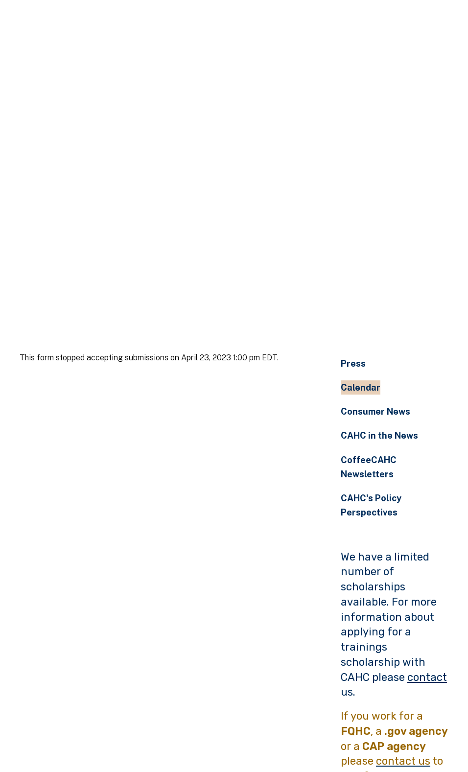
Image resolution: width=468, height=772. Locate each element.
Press (353, 363)
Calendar (360, 387)
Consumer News (375, 411)
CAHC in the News (379, 435)
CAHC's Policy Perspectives (371, 505)
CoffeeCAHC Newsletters (369, 467)
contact (427, 677)
